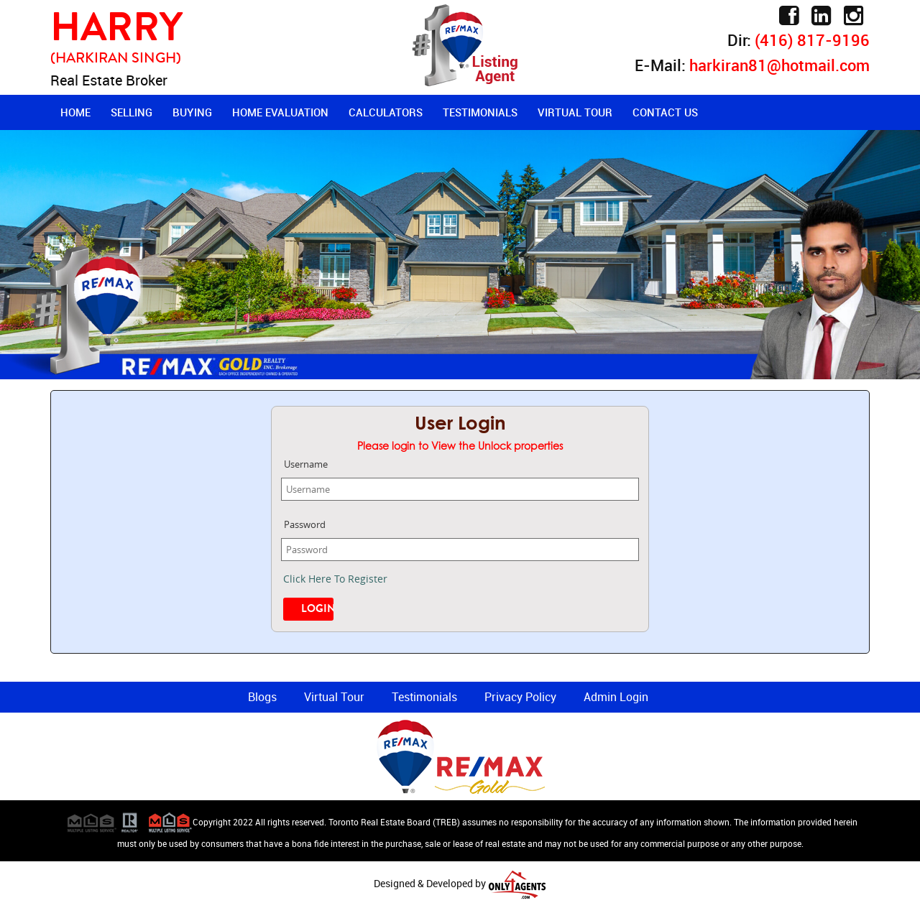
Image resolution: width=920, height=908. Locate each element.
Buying (192, 112)
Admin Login (616, 697)
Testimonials (480, 112)
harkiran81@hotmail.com (779, 65)
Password (305, 524)
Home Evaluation (280, 112)
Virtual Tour (575, 112)
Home (75, 112)
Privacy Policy (520, 697)
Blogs (262, 697)
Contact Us (665, 112)
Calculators (386, 112)
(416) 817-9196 (812, 39)
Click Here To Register (335, 578)
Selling (131, 112)
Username (306, 464)
